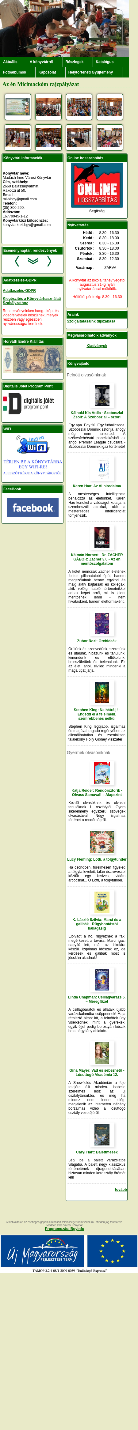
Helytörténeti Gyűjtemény (90, 72)
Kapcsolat (47, 72)
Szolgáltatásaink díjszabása (91, 321)
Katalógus (104, 62)
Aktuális (10, 62)
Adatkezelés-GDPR (19, 291)
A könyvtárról (41, 62)
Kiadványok (96, 346)
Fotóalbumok (14, 72)
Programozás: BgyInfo (64, 1229)
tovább (121, 1189)
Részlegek (75, 62)
